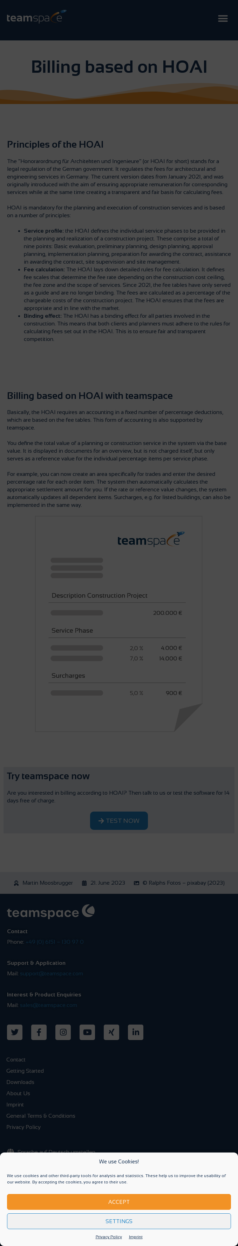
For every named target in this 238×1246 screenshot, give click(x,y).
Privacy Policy (109, 1236)
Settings (119, 1221)
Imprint (136, 1236)
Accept (119, 1202)
